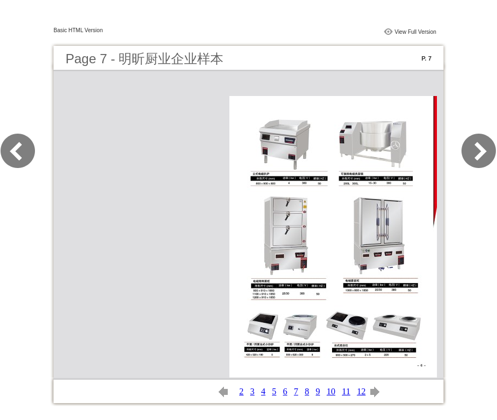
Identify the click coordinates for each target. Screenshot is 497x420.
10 (331, 391)
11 (346, 391)
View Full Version (415, 32)
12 (361, 391)
